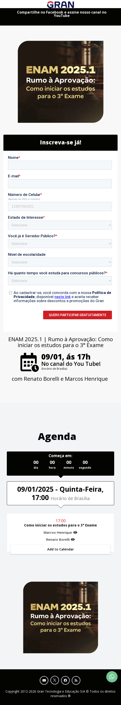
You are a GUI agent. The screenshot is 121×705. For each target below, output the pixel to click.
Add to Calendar (60, 549)
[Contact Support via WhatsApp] (112, 676)
